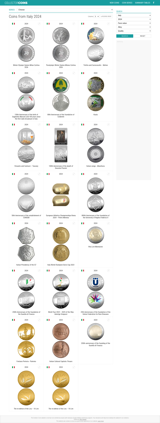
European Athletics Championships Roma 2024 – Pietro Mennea (61, 216)
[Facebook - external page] (153, 2)
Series (12, 10)
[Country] (133, 15)
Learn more (101, 421)
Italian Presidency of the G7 (26, 265)
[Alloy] (133, 27)
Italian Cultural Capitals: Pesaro (60, 361)
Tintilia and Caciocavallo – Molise (95, 65)
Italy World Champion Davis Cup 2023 (60, 265)
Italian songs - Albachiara (95, 166)
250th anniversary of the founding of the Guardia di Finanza (95, 344)
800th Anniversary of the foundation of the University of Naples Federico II (95, 216)
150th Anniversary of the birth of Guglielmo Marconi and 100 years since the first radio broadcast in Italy (26, 117)
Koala (96, 115)
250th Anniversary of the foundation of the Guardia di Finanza (26, 313)
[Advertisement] (133, 77)
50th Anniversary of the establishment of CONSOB (26, 216)
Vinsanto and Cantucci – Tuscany (26, 166)
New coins (114, 3)
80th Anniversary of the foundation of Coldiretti (60, 116)
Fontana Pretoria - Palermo (26, 361)
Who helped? (83, 419)
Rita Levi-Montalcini (95, 247)
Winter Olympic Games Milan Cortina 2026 (26, 66)
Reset (142, 36)
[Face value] (133, 23)
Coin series (127, 3)
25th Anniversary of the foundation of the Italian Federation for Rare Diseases (95, 313)
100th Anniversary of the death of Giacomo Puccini (61, 167)
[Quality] (133, 31)
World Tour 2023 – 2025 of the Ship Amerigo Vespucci (61, 313)
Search (125, 36)
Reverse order (106, 16)
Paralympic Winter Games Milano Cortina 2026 (61, 66)
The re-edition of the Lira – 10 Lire (26, 409)
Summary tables (142, 3)
